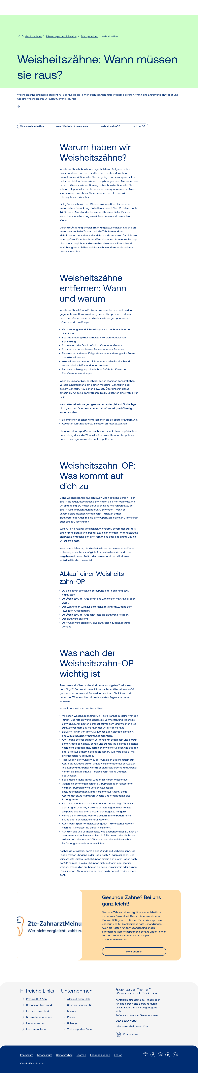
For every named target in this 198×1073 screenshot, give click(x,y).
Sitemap (81, 1054)
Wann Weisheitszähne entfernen (72, 126)
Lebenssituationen (33, 1029)
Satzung (69, 1023)
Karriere (68, 1011)
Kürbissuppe (85, 755)
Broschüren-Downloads (36, 1005)
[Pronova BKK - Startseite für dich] (19, 37)
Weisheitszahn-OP (110, 126)
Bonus (125, 388)
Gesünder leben (33, 36)
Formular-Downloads (35, 1011)
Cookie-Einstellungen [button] (32, 1063)
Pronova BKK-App (33, 999)
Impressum (26, 1054)
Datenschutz (44, 1054)
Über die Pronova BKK (76, 1005)
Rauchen (84, 811)
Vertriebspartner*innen (77, 1029)
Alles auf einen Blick (75, 999)
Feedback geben (100, 1054)
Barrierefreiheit (64, 1054)
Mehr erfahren (134, 951)
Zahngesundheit (89, 36)
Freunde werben (32, 1023)
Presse (68, 1017)
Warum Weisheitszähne (32, 126)
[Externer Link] (145, 1054)
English (118, 1054)
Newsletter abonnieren (36, 1017)
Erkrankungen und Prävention (61, 36)
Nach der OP (138, 126)
